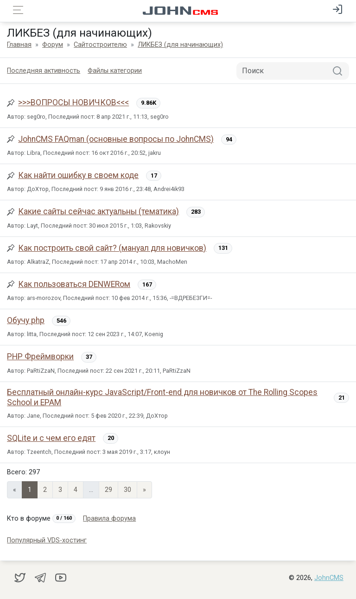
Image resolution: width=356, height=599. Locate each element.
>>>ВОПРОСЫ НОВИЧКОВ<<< (73, 102)
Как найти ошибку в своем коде (78, 175)
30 (127, 490)
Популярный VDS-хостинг (47, 540)
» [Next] (144, 490)
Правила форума (109, 519)
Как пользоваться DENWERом (74, 284)
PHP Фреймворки (40, 356)
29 (108, 490)
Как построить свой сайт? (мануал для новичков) (112, 248)
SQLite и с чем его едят (51, 438)
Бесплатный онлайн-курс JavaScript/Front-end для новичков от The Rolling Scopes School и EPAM (162, 397)
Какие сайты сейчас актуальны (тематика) (98, 211)
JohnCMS (328, 578)
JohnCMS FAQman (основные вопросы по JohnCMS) (116, 139)
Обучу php (25, 320)
